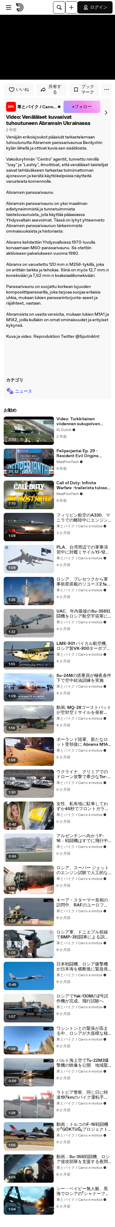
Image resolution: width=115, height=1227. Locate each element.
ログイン (95, 7)
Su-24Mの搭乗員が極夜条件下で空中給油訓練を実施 (83, 678)
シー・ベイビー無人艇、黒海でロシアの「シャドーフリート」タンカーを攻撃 (82, 1191)
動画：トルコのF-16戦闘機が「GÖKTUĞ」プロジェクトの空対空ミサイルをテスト (82, 1127)
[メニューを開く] (8, 7)
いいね (19, 89)
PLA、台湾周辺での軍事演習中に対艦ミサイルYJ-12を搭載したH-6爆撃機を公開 (82, 550)
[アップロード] (71, 7)
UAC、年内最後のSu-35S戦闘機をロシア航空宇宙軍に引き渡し (83, 614)
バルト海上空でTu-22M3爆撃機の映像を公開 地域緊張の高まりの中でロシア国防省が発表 (82, 1063)
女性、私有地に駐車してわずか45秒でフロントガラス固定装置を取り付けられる (82, 806)
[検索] (59, 7)
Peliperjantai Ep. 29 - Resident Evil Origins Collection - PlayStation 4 (82, 453)
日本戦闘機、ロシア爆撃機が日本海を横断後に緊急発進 (82, 967)
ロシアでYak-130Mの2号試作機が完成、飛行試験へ (82, 999)
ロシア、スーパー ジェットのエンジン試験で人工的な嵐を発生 (82, 870)
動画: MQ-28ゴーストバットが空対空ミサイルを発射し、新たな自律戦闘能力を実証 (83, 710)
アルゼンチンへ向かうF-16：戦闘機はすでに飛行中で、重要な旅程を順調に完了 (82, 838)
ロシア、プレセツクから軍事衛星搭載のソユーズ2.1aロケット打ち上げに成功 (83, 582)
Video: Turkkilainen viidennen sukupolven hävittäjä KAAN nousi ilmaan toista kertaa (78, 421)
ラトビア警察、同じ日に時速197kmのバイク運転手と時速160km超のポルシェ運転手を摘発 (82, 1095)
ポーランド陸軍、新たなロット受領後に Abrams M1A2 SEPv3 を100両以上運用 (83, 742)
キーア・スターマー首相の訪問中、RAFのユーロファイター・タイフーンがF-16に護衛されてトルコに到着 (82, 903)
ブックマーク (83, 89)
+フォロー (82, 107)
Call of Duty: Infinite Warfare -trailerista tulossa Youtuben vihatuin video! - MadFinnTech (82, 485)
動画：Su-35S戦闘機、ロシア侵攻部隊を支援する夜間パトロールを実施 (83, 1159)
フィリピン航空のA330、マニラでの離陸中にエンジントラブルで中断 (83, 518)
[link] (33, 107)
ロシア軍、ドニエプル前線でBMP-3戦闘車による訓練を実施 (82, 935)
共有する (50, 89)
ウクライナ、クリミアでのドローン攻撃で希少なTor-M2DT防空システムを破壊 (82, 774)
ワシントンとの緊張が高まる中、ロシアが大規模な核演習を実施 (82, 1031)
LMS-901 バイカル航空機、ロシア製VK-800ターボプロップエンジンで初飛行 (83, 646)
